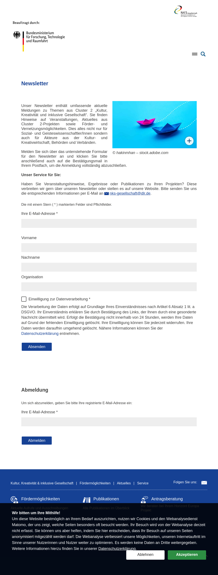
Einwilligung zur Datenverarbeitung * (59, 299)
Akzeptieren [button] (187, 554)
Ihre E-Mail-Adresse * (39, 213)
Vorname (29, 238)
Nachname (30, 257)
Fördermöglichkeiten (95, 483)
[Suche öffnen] (203, 54)
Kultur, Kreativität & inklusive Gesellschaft (42, 483)
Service (142, 483)
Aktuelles (124, 483)
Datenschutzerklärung (117, 548)
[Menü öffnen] (194, 54)
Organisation (32, 277)
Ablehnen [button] (145, 554)
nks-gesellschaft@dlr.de (130, 193)
